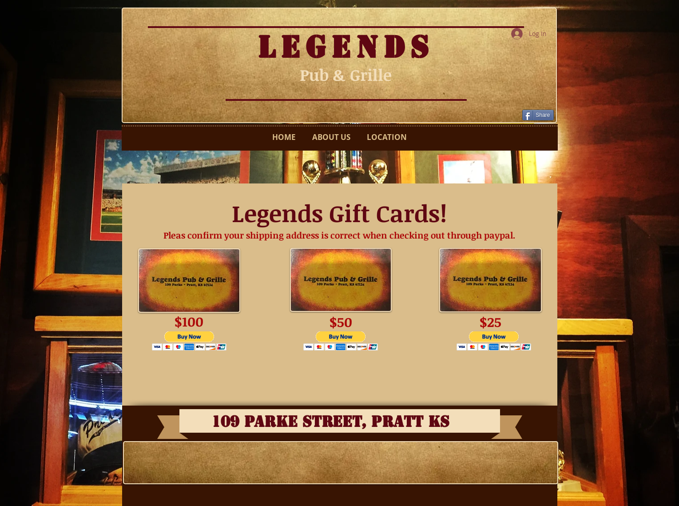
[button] (189, 341)
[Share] (538, 115)
